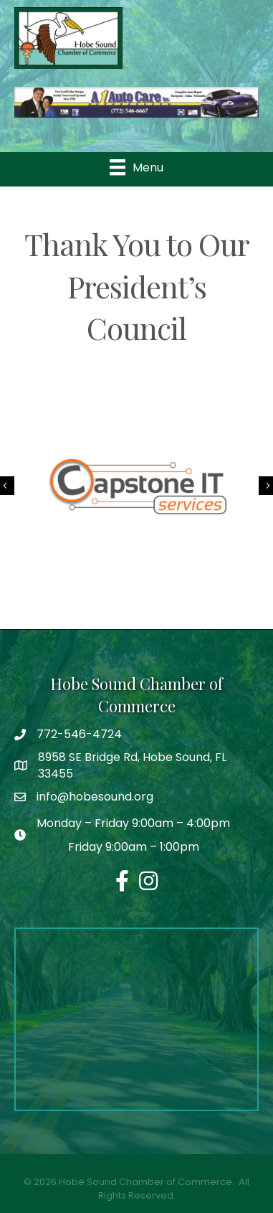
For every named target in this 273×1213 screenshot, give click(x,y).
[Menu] (136, 167)
